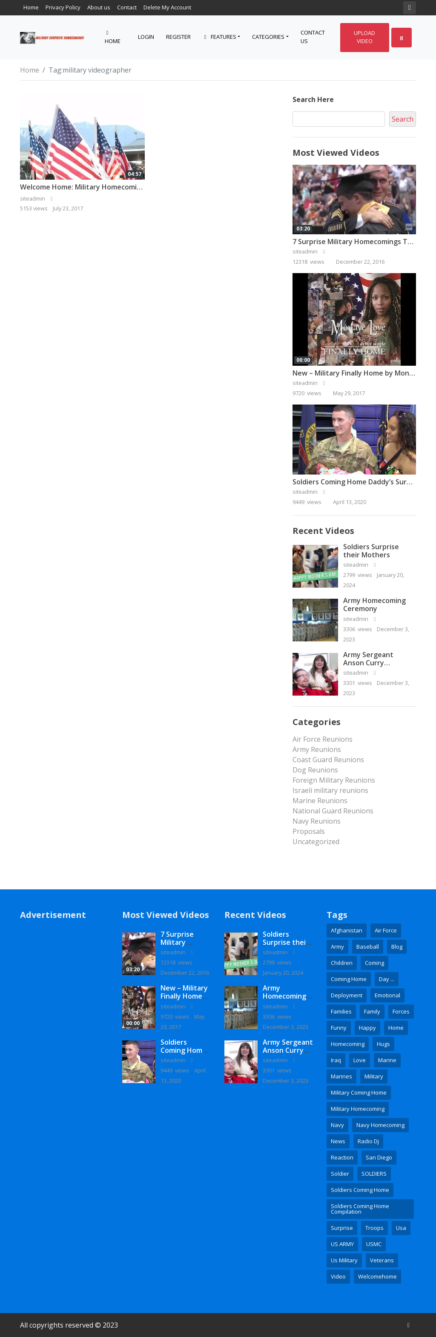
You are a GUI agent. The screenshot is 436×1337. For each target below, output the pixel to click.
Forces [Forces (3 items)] (401, 1011)
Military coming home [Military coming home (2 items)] (359, 1092)
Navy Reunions (317, 821)
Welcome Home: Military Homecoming (82, 187)
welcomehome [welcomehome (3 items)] (377, 1276)
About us (98, 7)
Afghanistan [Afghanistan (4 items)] (346, 930)
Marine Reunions (320, 800)
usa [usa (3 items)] (401, 1228)
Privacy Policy (63, 7)
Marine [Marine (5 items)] (387, 1060)
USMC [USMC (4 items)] (374, 1244)
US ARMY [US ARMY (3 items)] (342, 1244)
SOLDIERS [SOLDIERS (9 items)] (374, 1173)
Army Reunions (317, 749)
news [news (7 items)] (338, 1141)
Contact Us (313, 37)
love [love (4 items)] (359, 1060)
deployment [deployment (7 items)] (346, 995)
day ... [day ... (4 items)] (386, 979)
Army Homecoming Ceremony (374, 604)
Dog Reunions (315, 770)
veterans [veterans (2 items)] (382, 1260)
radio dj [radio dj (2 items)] (368, 1141)
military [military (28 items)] (373, 1076)
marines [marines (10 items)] (341, 1076)
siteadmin (310, 251)
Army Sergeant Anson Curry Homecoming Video (375, 663)
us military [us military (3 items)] (344, 1260)
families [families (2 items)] (341, 1011)
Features (219, 37)
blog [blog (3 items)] (396, 946)
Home (31, 7)
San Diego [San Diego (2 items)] (379, 1157)
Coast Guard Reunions (328, 759)
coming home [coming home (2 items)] (349, 979)
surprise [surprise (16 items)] (342, 1228)
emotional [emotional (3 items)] (387, 995)
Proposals (309, 831)
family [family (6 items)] (372, 1011)
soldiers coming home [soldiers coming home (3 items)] (360, 1190)
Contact (127, 7)
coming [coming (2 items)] (374, 963)
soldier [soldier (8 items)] (340, 1173)
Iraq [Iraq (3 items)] (336, 1060)
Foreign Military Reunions (334, 780)
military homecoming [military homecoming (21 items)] (357, 1109)
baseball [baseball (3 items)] (367, 946)
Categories (268, 37)
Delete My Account (167, 7)
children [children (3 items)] (342, 963)
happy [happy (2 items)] (367, 1027)
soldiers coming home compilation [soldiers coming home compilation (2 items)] (360, 1208)
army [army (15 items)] (337, 946)
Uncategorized (316, 841)
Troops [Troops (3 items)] (374, 1228)
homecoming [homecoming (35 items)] (347, 1044)
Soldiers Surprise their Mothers (371, 550)
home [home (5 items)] (396, 1027)
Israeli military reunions (330, 790)
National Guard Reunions (333, 811)
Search (402, 119)
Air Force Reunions (323, 739)
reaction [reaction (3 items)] (342, 1157)
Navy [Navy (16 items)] (337, 1125)
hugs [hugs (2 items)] (383, 1044)
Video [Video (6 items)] (338, 1276)
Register (178, 37)
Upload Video (364, 37)
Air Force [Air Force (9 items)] (386, 930)
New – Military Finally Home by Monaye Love (184, 1000)
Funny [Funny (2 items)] (339, 1027)
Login (146, 37)
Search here (313, 99)
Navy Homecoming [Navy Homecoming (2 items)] (380, 1125)
